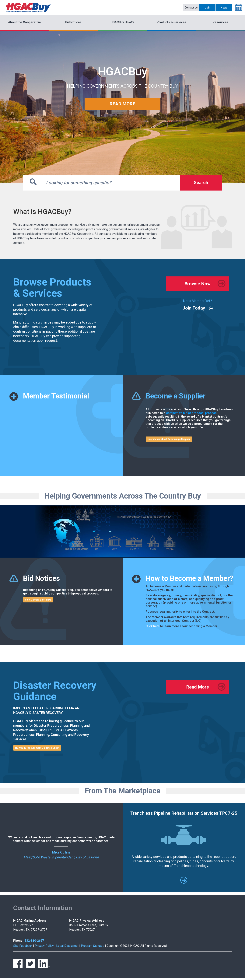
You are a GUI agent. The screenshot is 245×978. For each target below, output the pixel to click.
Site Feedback (22, 946)
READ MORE (122, 104)
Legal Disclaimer (67, 946)
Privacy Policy (44, 946)
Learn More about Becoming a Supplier (169, 439)
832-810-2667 (34, 940)
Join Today (194, 308)
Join (207, 7)
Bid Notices (73, 22)
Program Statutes (92, 946)
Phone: (18, 940)
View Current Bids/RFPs (38, 599)
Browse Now (197, 283)
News (224, 7)
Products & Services (171, 22)
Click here (152, 626)
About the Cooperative (24, 22)
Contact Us (191, 7)
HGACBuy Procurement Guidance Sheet (37, 748)
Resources (220, 22)
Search (201, 182)
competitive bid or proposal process (191, 413)
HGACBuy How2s (122, 22)
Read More (197, 687)
